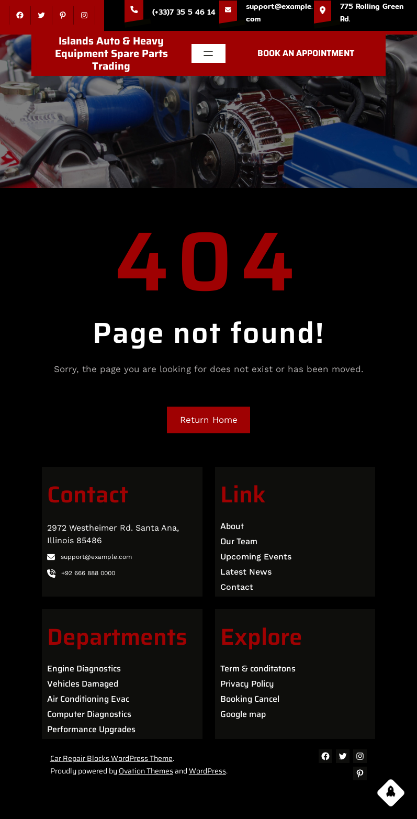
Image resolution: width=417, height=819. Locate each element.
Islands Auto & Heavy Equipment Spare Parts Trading (111, 53)
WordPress (207, 771)
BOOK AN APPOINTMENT (305, 53)
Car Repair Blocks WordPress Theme (111, 758)
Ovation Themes (146, 771)
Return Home (209, 419)
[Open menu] (208, 53)
